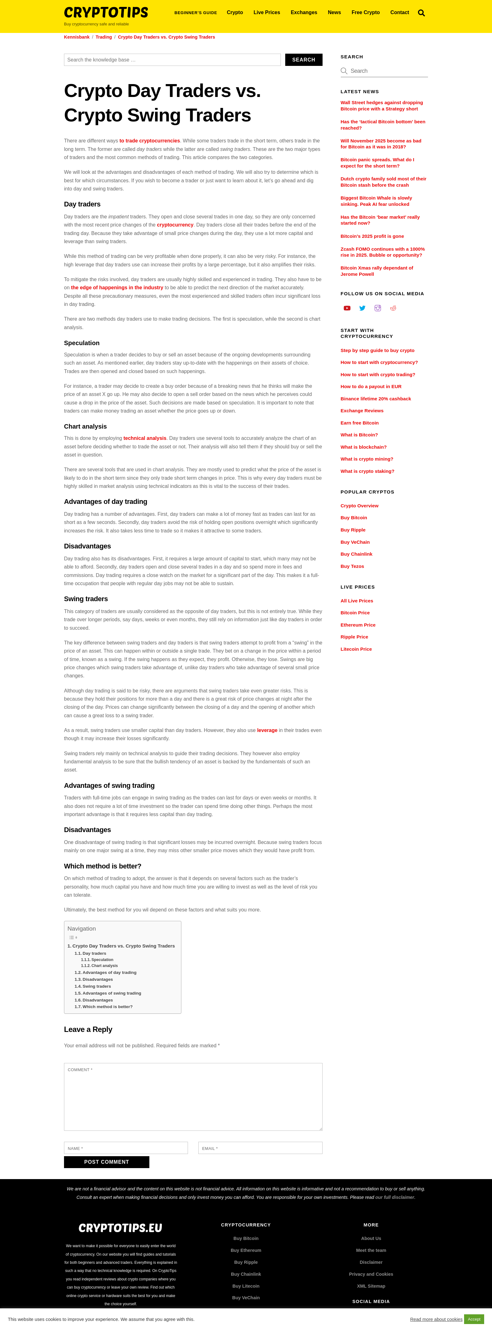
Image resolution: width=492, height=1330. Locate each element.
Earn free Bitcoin (360, 422)
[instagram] (378, 307)
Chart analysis (105, 966)
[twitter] (362, 307)
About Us (371, 1238)
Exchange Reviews (362, 410)
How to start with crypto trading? (378, 374)
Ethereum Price (358, 625)
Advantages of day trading (109, 972)
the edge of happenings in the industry (117, 287)
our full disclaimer (394, 1197)
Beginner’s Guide (195, 12)
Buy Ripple (353, 529)
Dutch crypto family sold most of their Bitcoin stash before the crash (383, 182)
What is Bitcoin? (359, 434)
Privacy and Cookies (371, 1274)
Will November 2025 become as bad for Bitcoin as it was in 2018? (381, 144)
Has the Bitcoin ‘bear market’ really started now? (380, 220)
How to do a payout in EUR (371, 386)
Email (210, 1148)
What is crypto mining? (367, 459)
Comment (80, 1069)
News (334, 12)
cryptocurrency (175, 224)
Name (75, 1148)
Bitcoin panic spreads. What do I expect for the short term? (377, 162)
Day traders (94, 953)
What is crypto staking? (367, 471)
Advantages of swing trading (112, 993)
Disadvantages (98, 979)
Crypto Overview (360, 505)
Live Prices (267, 12)
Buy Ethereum (246, 1250)
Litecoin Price (356, 649)
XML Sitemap (371, 1286)
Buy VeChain (355, 542)
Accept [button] (474, 1319)
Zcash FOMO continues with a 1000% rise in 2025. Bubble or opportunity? (383, 252)
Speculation (103, 960)
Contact (399, 12)
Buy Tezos (352, 566)
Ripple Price (354, 636)
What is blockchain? (364, 447)
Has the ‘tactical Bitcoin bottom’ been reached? (383, 125)
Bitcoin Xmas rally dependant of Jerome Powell (377, 271)
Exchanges (304, 12)
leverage (267, 730)
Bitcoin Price (355, 612)
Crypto (235, 12)
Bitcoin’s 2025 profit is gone (372, 236)
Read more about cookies (436, 1319)
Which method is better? (108, 1006)
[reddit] (393, 307)
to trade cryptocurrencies (150, 140)
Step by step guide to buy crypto (377, 350)
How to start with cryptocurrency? (379, 362)
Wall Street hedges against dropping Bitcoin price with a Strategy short (382, 105)
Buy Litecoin (246, 1286)
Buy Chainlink (356, 554)
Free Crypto (366, 12)
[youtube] (347, 307)
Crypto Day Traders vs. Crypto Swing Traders (123, 945)
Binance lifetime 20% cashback (376, 398)
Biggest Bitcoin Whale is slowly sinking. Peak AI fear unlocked (376, 201)
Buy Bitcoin (354, 517)
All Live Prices (357, 600)
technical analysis (144, 438)
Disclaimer (371, 1262)
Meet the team (371, 1250)
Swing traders (97, 986)
